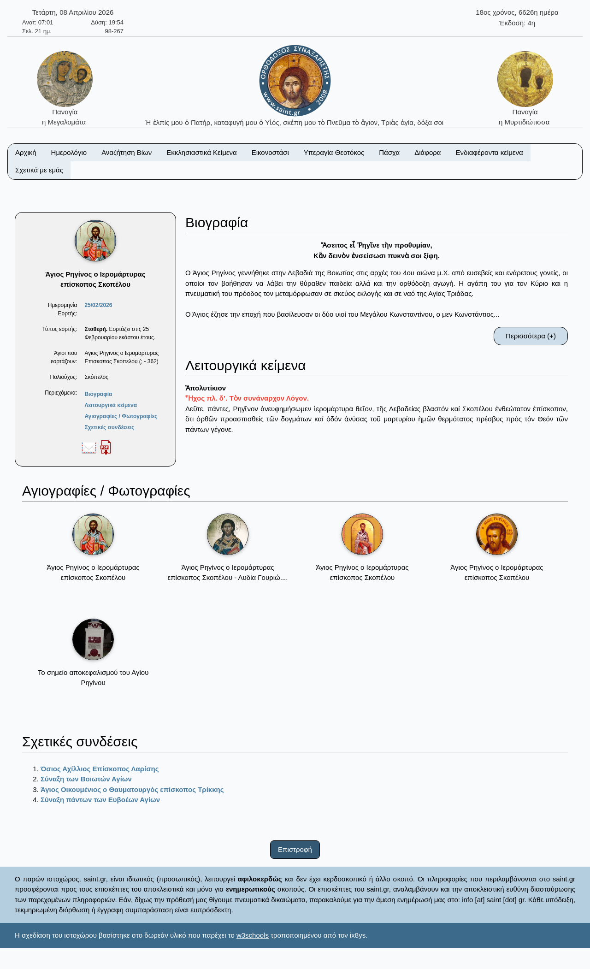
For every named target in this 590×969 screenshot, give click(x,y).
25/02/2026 (98, 305)
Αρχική (25, 152)
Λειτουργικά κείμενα (110, 405)
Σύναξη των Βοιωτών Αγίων (86, 779)
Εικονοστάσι (270, 152)
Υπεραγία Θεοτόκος (334, 152)
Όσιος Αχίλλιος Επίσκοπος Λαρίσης (100, 769)
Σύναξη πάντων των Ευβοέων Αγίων (100, 800)
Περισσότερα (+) (531, 336)
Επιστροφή (295, 849)
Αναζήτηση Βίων (126, 152)
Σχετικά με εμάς (39, 170)
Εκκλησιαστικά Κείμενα (201, 152)
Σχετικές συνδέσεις (109, 427)
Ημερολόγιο (69, 152)
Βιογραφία (98, 394)
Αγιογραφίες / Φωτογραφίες (120, 416)
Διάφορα (427, 152)
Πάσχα (389, 152)
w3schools (252, 935)
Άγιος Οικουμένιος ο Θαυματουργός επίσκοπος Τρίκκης (132, 789)
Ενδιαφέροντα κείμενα (489, 152)
